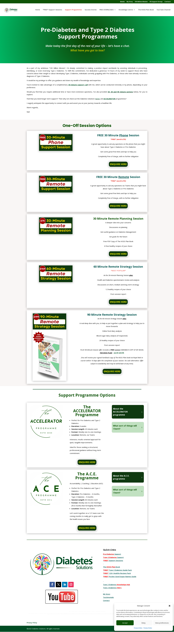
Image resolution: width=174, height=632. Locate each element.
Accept (125, 623)
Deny (143, 623)
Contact (168, 2)
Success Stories (91, 10)
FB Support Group (156, 2)
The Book (111, 567)
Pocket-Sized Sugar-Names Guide (119, 576)
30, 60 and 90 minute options (120, 92)
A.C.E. (97, 99)
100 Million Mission (141, 2)
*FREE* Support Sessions (52, 10)
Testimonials (108, 597)
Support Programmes (73, 10)
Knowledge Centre (126, 10)
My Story (130, 2)
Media (122, 2)
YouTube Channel (163, 10)
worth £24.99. (119, 353)
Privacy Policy (138, 628)
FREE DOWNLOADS (106, 10)
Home (37, 10)
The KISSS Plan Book (146, 10)
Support (112, 554)
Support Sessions (113, 560)
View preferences (162, 623)
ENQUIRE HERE (118, 164)
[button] (169, 606)
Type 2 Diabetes (112, 588)
